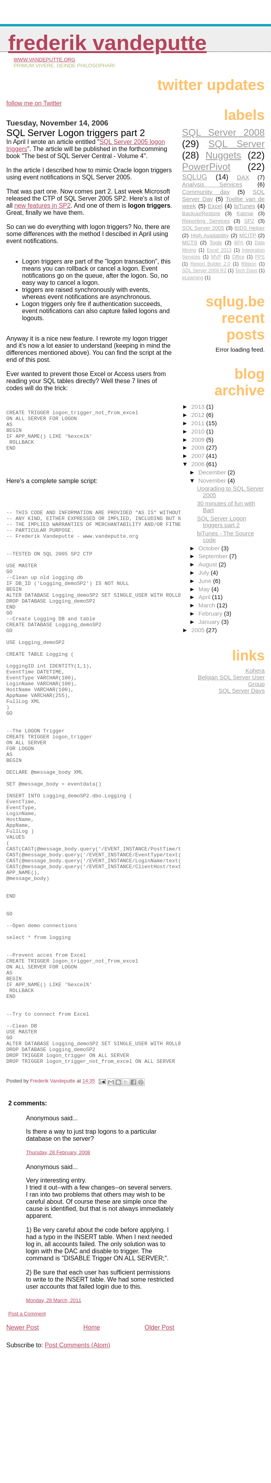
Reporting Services (206, 221)
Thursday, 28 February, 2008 (58, 1275)
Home (91, 1450)
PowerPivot (206, 166)
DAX (243, 177)
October (209, 548)
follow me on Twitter (34, 103)
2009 (198, 439)
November (212, 480)
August (208, 564)
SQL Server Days (241, 690)
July (204, 572)
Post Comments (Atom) (77, 1468)
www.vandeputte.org (44, 60)
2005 (198, 630)
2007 (198, 455)
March (207, 605)
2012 (198, 414)
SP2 (249, 221)
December (212, 472)
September (213, 556)
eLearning (192, 277)
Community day (206, 191)
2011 (198, 423)
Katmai (244, 213)
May (204, 589)
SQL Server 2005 (203, 228)
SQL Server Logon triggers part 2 (221, 521)
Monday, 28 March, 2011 (53, 1423)
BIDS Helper (249, 228)
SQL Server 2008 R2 (204, 270)
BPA (238, 242)
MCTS (189, 242)
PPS (260, 257)
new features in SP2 (42, 205)
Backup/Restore (201, 213)
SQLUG (194, 177)
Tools (216, 242)
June (205, 580)
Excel (215, 206)
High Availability (210, 235)
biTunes (244, 206)
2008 (198, 447)
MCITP (248, 235)
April (205, 597)
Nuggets (224, 155)
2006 (198, 464)
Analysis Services (212, 184)
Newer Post (22, 1450)
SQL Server (236, 143)
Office (238, 257)
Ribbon (248, 264)
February (211, 613)
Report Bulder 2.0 (210, 264)
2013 (198, 406)
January (209, 621)
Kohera (255, 670)
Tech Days (246, 270)
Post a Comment (27, 1436)
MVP (216, 257)
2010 (198, 431)
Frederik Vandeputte (107, 43)
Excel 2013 (219, 250)
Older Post (159, 1450)
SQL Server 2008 (223, 132)
